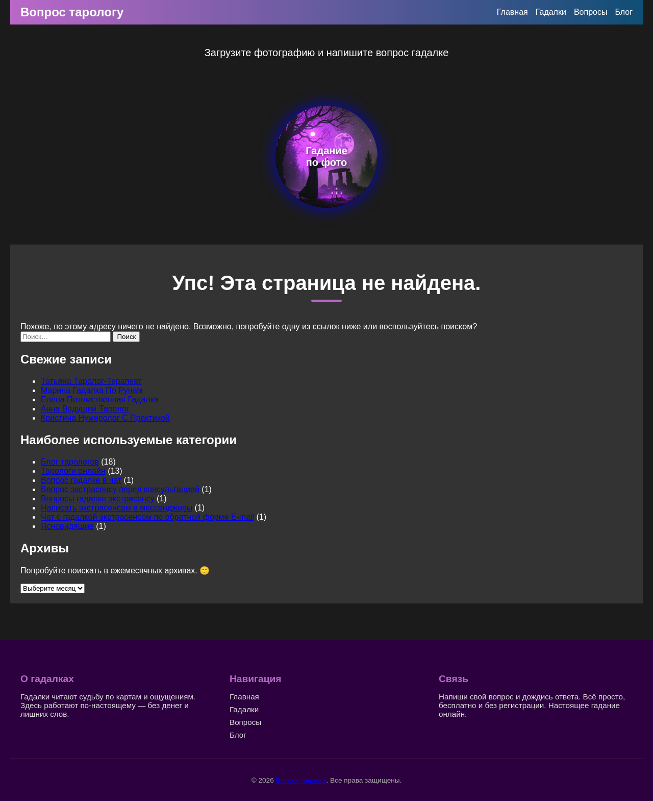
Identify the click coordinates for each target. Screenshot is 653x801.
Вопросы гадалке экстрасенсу (98, 498)
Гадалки (551, 12)
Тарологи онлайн (73, 471)
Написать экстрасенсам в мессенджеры (116, 507)
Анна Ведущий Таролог (85, 408)
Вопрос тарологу (71, 12)
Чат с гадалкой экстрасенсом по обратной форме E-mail (147, 517)
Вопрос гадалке (300, 780)
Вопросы (591, 12)
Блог (624, 12)
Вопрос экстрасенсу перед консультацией (120, 489)
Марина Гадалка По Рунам (92, 390)
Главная (512, 12)
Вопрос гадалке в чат (81, 480)
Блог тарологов (70, 461)
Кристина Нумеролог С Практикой (105, 418)
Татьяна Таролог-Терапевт (91, 381)
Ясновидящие (67, 526)
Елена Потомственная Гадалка (100, 399)
